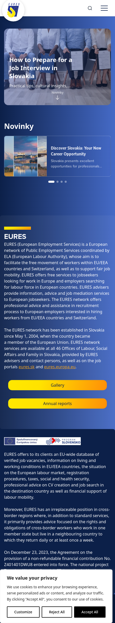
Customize (23, 611)
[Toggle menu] (104, 8)
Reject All (57, 611)
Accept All (90, 611)
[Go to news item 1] (51, 182)
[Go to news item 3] (62, 182)
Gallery (57, 385)
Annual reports (57, 403)
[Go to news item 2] (57, 182)
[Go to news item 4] (66, 182)
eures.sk (26, 367)
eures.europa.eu (59, 367)
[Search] (90, 8)
